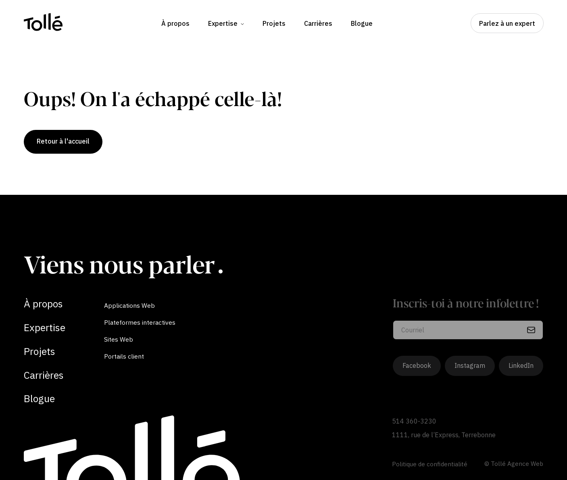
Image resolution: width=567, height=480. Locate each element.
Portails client (124, 356)
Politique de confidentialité (429, 464)
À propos (175, 23)
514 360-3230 (414, 421)
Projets (274, 23)
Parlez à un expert (507, 23)
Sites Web (118, 339)
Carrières (318, 23)
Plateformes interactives (139, 322)
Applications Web (129, 305)
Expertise (226, 23)
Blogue (362, 23)
